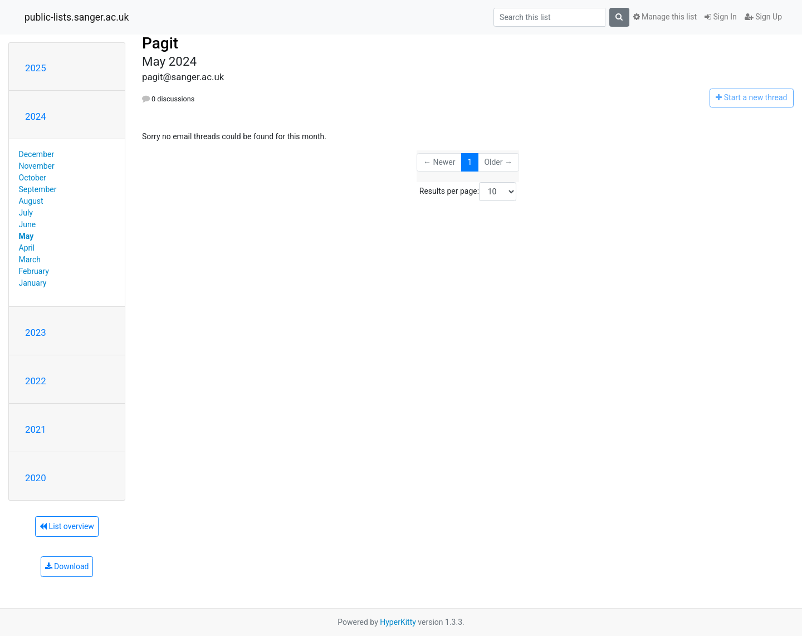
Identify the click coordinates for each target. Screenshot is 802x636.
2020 (35, 477)
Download (67, 566)
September (38, 189)
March (30, 259)
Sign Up (763, 16)
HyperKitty (398, 622)
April (27, 247)
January (33, 282)
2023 (35, 332)
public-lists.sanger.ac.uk (77, 17)
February (34, 271)
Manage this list (665, 16)
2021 (35, 429)
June (27, 224)
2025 (35, 68)
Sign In (721, 16)
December (37, 154)
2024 (35, 116)
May (26, 236)
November (37, 166)
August (31, 201)
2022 (35, 381)
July (26, 212)
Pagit (160, 43)
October (32, 177)
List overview (67, 526)
